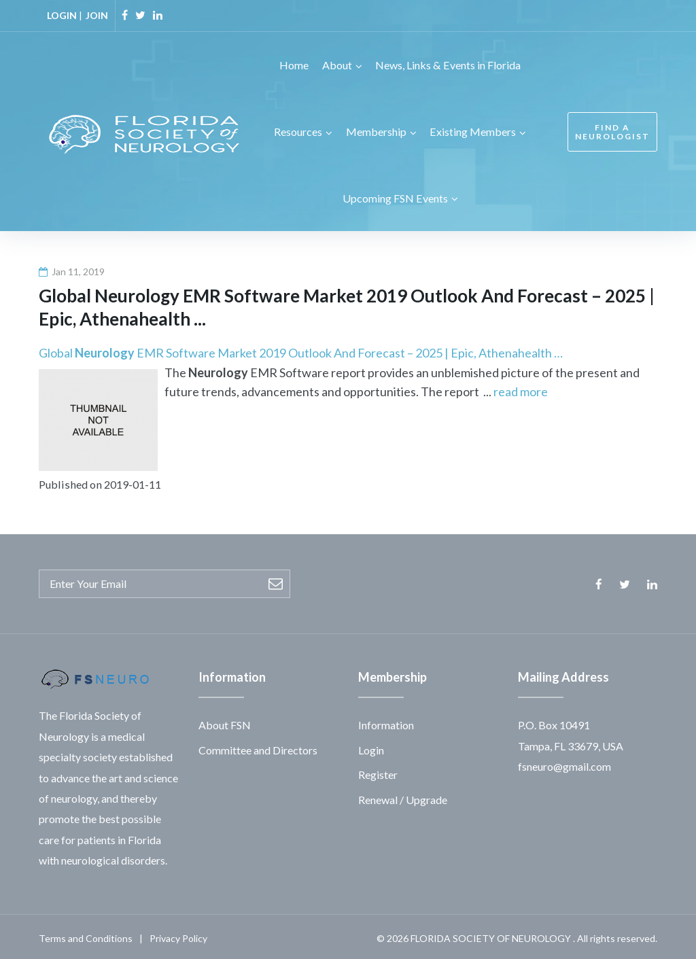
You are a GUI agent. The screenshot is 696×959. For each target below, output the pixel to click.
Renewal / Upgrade (402, 796)
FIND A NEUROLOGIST (612, 130)
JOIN (97, 15)
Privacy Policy (178, 935)
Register (378, 771)
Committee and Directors (257, 746)
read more (520, 388)
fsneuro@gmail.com (564, 762)
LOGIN (62, 15)
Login (371, 746)
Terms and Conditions (86, 935)
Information (386, 722)
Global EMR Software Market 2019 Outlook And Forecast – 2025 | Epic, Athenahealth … (301, 349)
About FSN (224, 722)
